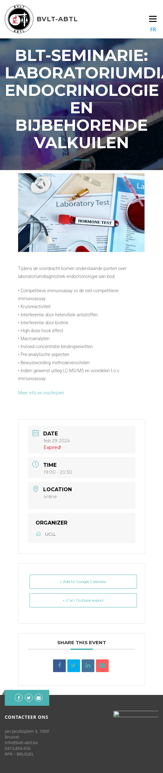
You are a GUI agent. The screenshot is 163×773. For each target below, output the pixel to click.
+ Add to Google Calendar (83, 581)
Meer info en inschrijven (41, 392)
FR (153, 29)
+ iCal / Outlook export (83, 600)
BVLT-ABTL (57, 19)
